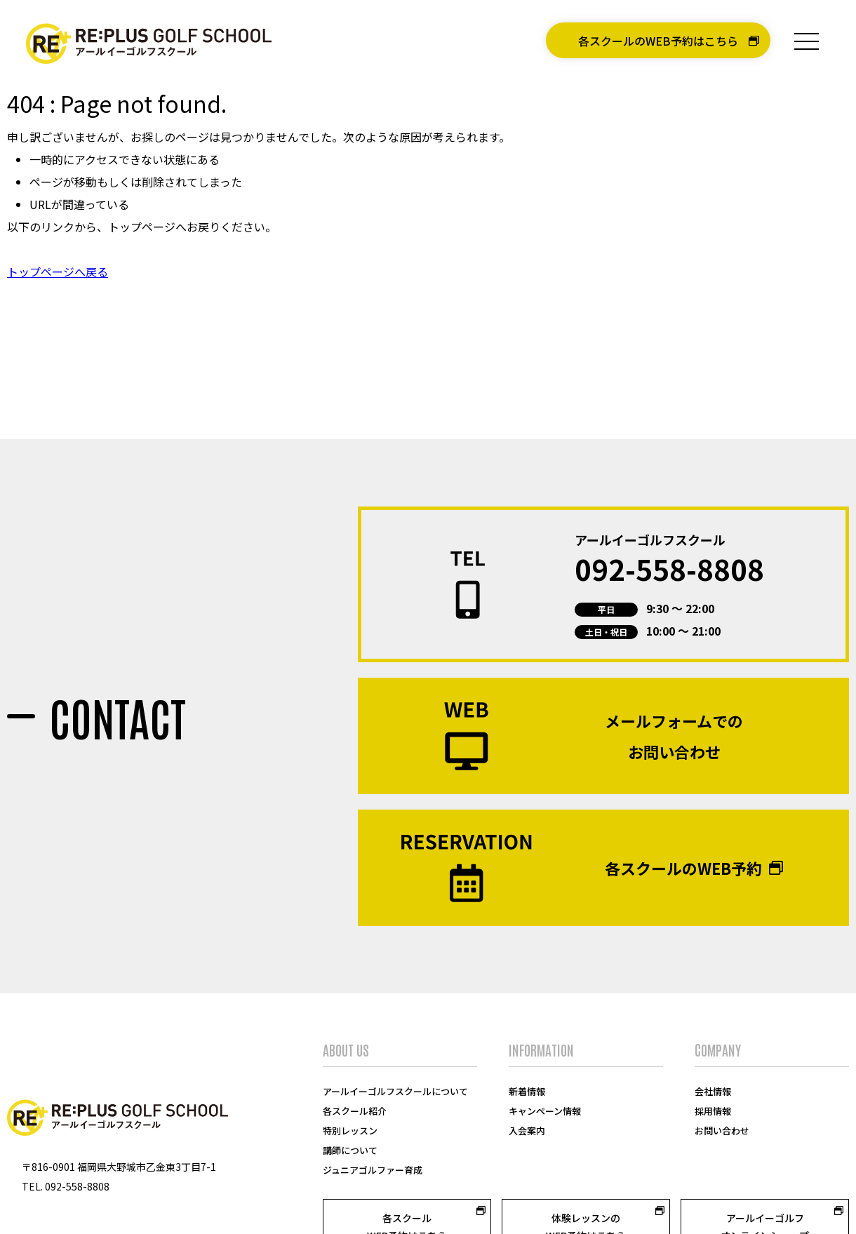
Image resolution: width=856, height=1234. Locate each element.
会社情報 (713, 1059)
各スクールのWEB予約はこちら (658, 40)
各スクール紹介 (355, 1079)
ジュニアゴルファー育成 (372, 1138)
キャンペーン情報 (545, 1079)
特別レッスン (350, 1099)
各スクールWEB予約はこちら (407, 1195)
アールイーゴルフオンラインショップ (765, 1195)
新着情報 (527, 1059)
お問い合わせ (722, 1099)
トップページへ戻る (57, 271)
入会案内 (527, 1099)
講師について (350, 1118)
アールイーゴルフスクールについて (395, 1059)
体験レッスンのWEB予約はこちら (586, 1195)
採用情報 (713, 1079)
